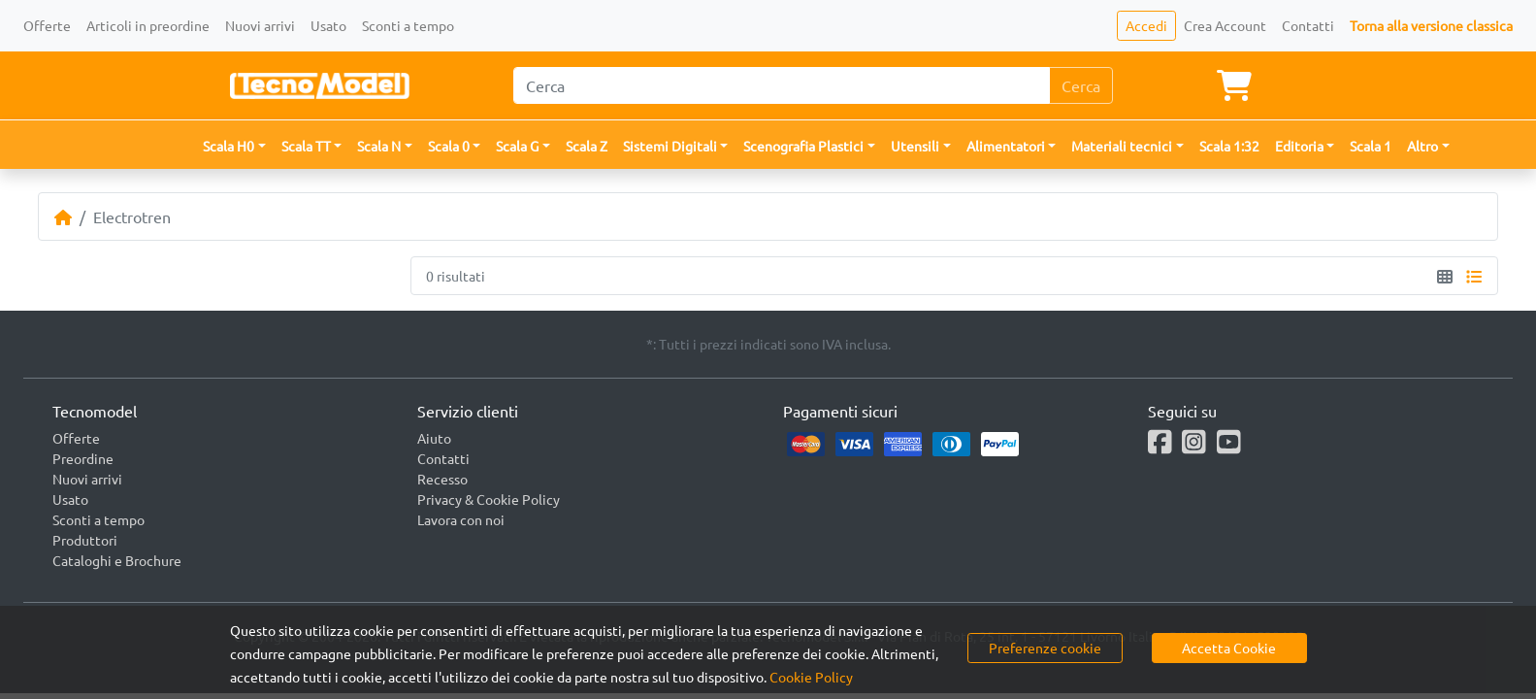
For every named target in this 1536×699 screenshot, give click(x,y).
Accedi (1146, 25)
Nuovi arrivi (260, 25)
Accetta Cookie (1229, 647)
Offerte (47, 25)
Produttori (84, 540)
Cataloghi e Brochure (116, 560)
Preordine (83, 458)
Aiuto (434, 438)
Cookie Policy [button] (811, 676)
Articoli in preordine (148, 25)
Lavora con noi (461, 519)
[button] (234, 146)
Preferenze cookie (1045, 647)
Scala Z (586, 145)
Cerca (1081, 85)
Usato (328, 25)
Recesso (442, 478)
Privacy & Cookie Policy (488, 499)
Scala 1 (1370, 145)
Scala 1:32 (1229, 145)
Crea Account (1225, 25)
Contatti (1308, 25)
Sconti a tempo (408, 25)
